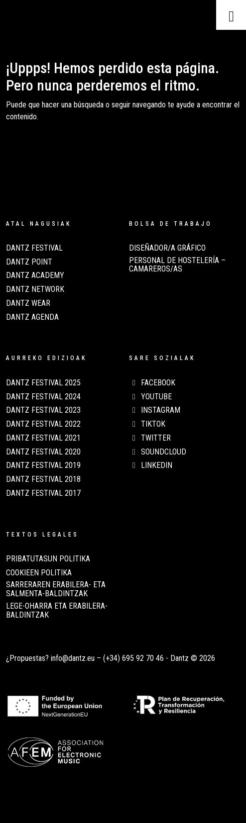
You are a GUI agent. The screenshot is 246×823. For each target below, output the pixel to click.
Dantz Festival (34, 248)
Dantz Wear (28, 303)
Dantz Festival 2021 (43, 438)
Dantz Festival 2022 (43, 424)
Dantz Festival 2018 (43, 479)
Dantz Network (35, 289)
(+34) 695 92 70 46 (133, 658)
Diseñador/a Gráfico (167, 248)
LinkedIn (150, 465)
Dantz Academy (35, 275)
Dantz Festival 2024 (43, 396)
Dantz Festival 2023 (43, 410)
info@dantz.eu (73, 658)
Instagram (154, 410)
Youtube (150, 396)
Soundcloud (157, 452)
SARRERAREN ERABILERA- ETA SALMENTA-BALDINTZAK (56, 589)
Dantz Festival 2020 (43, 452)
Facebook (152, 382)
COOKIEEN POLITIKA (39, 572)
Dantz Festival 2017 (43, 493)
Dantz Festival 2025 (43, 382)
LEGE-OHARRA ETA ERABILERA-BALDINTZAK (57, 611)
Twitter (150, 438)
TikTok (147, 424)
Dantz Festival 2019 (43, 465)
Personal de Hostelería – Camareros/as (177, 265)
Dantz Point (29, 262)
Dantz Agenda (32, 317)
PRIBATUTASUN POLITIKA (48, 558)
